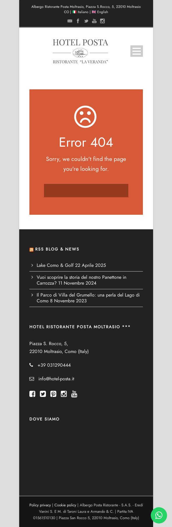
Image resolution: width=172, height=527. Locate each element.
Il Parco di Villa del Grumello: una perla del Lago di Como (88, 298)
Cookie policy (65, 505)
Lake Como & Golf (55, 265)
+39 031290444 (54, 365)
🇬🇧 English (100, 12)
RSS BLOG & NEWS (57, 249)
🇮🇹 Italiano (80, 12)
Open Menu (136, 51)
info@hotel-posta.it (56, 379)
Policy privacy (40, 505)
